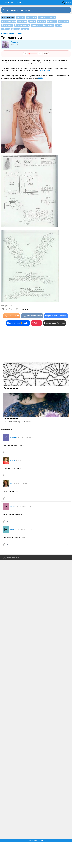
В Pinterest (36, 323)
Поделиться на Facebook (56, 316)
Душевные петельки (9, 21)
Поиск (68, 2)
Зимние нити (22, 21)
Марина (13, 529)
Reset (46, 54)
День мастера (63, 21)
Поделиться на (18, 323)
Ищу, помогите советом (47, 17)
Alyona (12, 506)
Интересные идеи (8, 17)
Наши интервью (7, 25)
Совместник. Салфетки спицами (42, 25)
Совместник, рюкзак (22, 25)
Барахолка (41, 21)
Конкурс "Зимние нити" (36, 840)
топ (2, 306)
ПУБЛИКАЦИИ (45, 70)
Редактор (14, 42)
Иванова (13, 437)
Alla (11, 483)
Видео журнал (32, 17)
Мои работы (20, 17)
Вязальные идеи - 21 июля (11, 34)
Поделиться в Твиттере (54, 323)
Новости (59, 25)
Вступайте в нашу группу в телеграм (17, 10)
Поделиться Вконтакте (32, 316)
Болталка (32, 21)
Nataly (12, 460)
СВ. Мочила (6, 29)
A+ (40, 54)
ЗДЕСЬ (40, 78)
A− (25, 54)
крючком (8, 306)
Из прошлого (51, 21)
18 (6, 309)
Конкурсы (25, 29)
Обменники (16, 29)
